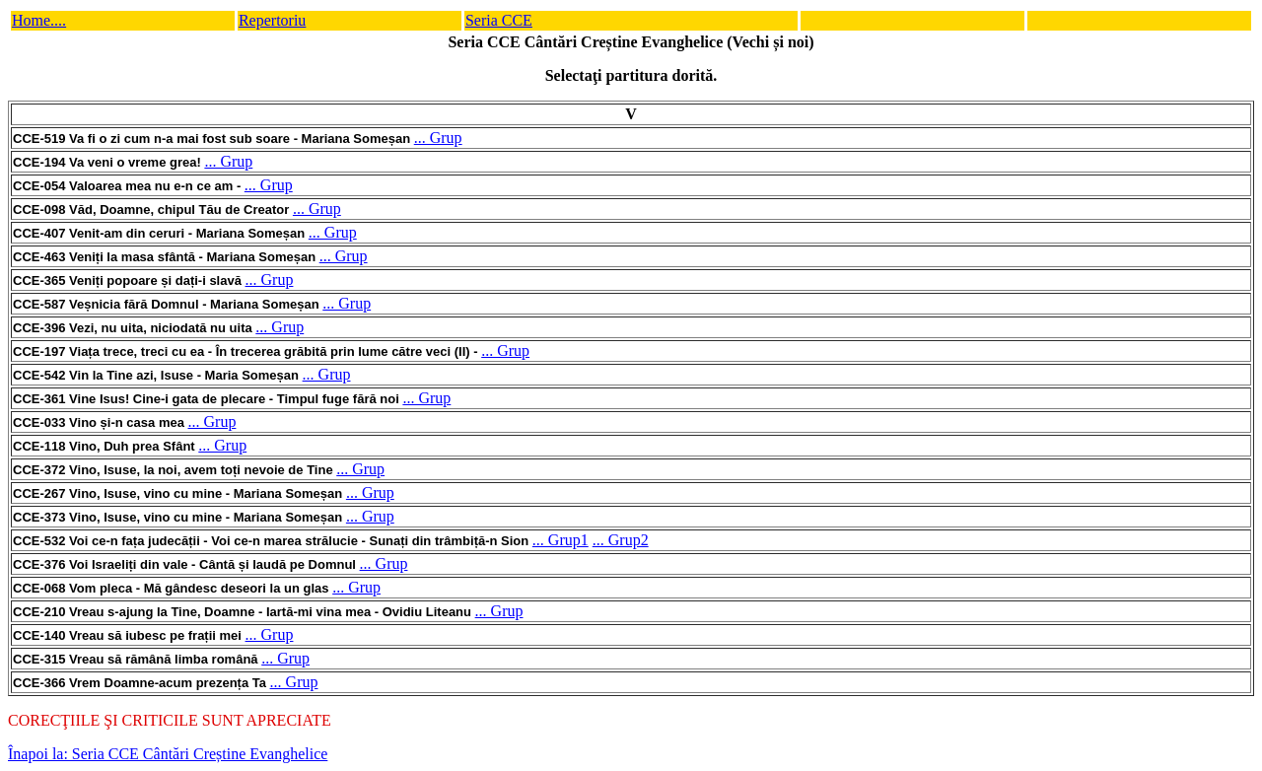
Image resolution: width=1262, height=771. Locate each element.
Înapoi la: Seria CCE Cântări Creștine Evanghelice (167, 753)
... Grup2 (621, 539)
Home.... (39, 20)
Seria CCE (498, 20)
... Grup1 (560, 539)
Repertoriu (272, 20)
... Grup (438, 137)
